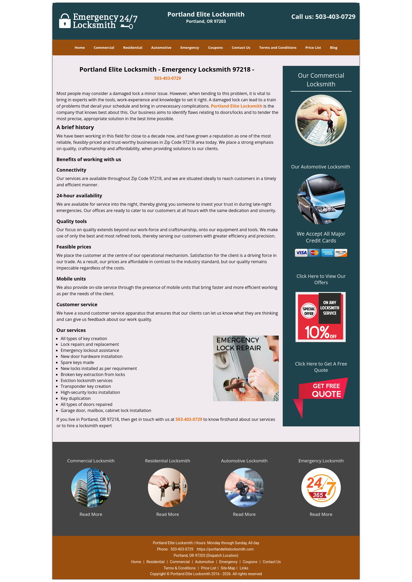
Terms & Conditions (180, 568)
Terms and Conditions (277, 47)
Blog (333, 47)
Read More (91, 514)
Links (244, 568)
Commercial (104, 47)
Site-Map (228, 568)
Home (80, 47)
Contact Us (241, 47)
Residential (132, 47)
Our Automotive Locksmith (320, 166)
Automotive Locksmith (244, 461)
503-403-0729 (335, 16)
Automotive (161, 47)
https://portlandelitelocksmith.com (225, 549)
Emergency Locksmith (321, 461)
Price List (313, 47)
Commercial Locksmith (91, 461)
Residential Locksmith (167, 461)
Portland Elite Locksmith (236, 106)
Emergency (189, 47)
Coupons (215, 47)
